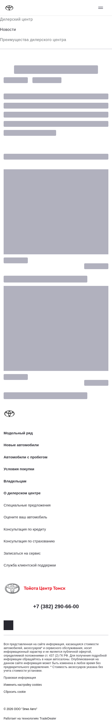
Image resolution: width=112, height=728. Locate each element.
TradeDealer (48, 718)
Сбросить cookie (15, 692)
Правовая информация (20, 677)
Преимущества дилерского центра (33, 40)
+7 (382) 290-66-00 (56, 606)
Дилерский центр (16, 19)
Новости (8, 29)
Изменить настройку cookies (23, 684)
